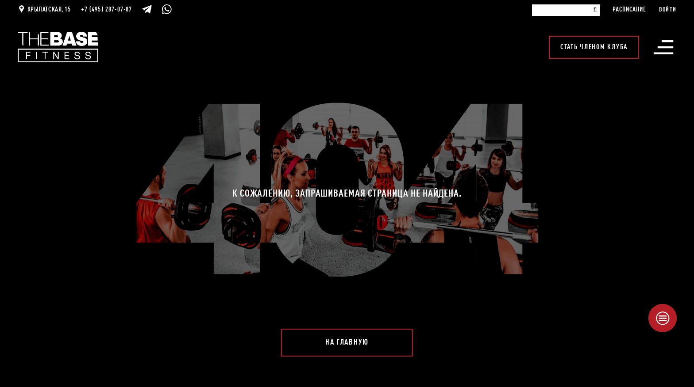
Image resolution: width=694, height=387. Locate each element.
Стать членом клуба (594, 47)
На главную (347, 342)
